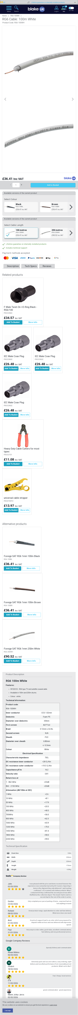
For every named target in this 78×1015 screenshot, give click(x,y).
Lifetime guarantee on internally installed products (57, 2)
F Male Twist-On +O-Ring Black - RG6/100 (20, 308)
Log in (56, 11)
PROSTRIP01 (9, 501)
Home (4, 16)
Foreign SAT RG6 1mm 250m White (22, 648)
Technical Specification (16, 846)
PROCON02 (8, 313)
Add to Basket (53, 185)
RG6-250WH (8, 652)
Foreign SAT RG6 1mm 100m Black (22, 556)
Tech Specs (31, 266)
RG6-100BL (8, 559)
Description (13, 266)
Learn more (53, 1005)
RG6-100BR (8, 606)
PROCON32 (8, 359)
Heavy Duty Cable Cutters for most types (21, 450)
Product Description (15, 674)
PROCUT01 (8, 455)
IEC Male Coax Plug (14, 356)
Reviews (47, 266)
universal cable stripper (16, 497)
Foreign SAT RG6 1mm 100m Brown (22, 602)
